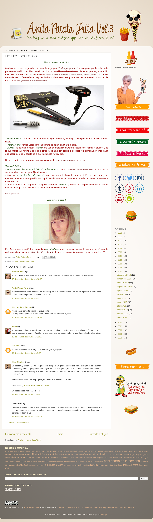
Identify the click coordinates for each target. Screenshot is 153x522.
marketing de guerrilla (24, 461)
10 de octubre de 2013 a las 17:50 (27, 298)
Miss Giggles (18, 362)
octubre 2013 (123, 283)
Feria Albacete (120, 451)
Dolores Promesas (85, 451)
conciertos (45, 457)
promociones (10, 465)
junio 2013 (122, 298)
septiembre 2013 (124, 287)
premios (144, 461)
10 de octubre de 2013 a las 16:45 (27, 279)
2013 (120, 271)
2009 (120, 334)
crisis (72, 458)
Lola (22, 454)
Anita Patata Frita (20, 288)
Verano (88, 454)
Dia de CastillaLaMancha (67, 451)
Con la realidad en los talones (37, 385)
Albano (16, 451)
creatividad (64, 457)
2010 (120, 330)
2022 (120, 237)
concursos (55, 458)
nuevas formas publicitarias (58, 461)
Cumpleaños (50, 451)
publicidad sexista (70, 465)
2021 (120, 240)
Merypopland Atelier (21, 307)
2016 (120, 260)
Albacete (9, 451)
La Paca (16, 454)
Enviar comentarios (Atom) (29, 440)
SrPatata (70, 454)
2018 (120, 252)
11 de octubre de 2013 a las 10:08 (27, 416)
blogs (131, 454)
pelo (17, 261)
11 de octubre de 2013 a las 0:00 (26, 353)
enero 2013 (122, 317)
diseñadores (80, 457)
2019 (120, 248)
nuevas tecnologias (76, 461)
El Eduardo (98, 451)
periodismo (99, 461)
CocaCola (39, 451)
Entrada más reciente (18, 434)
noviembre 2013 (124, 279)
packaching (89, 461)
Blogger (103, 514)
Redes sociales (50, 454)
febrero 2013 (123, 314)
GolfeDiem (132, 451)
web (7, 468)
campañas (10, 457)
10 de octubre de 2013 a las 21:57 (27, 337)
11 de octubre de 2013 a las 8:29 (26, 395)
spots (94, 465)
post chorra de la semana (122, 461)
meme (37, 461)
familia (107, 457)
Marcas (28, 454)
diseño (89, 457)
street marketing (106, 465)
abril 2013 (121, 306)
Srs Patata (79, 454)
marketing (9, 461)
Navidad (36, 454)
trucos (32, 261)
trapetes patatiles (132, 465)
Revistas (63, 454)
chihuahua (31, 458)
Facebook (108, 451)
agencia (126, 454)
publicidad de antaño (36, 465)
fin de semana (116, 457)
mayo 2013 (122, 302)
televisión (118, 465)
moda (43, 461)
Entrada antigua (98, 434)
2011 (120, 326)
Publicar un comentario (19, 422)
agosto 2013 (123, 290)
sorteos (87, 465)
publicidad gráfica (54, 465)
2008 (120, 338)
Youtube (118, 454)
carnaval (21, 457)
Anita (14, 326)
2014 (120, 268)
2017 (120, 256)
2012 (120, 322)
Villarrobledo (99, 454)
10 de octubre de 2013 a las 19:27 (27, 317)
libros (140, 457)
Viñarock (110, 454)
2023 (120, 233)
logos (146, 458)
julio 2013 (121, 294)
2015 (120, 264)
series (80, 465)
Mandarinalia (18, 271)
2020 (120, 244)
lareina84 (16, 346)
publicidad (22, 465)
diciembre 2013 (124, 275)
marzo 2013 (122, 310)
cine (38, 457)
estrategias (98, 457)
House (140, 451)
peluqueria (24, 261)
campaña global (141, 454)
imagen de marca (130, 457)
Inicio (60, 434)
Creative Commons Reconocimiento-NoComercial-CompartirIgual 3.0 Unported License (95, 507)
